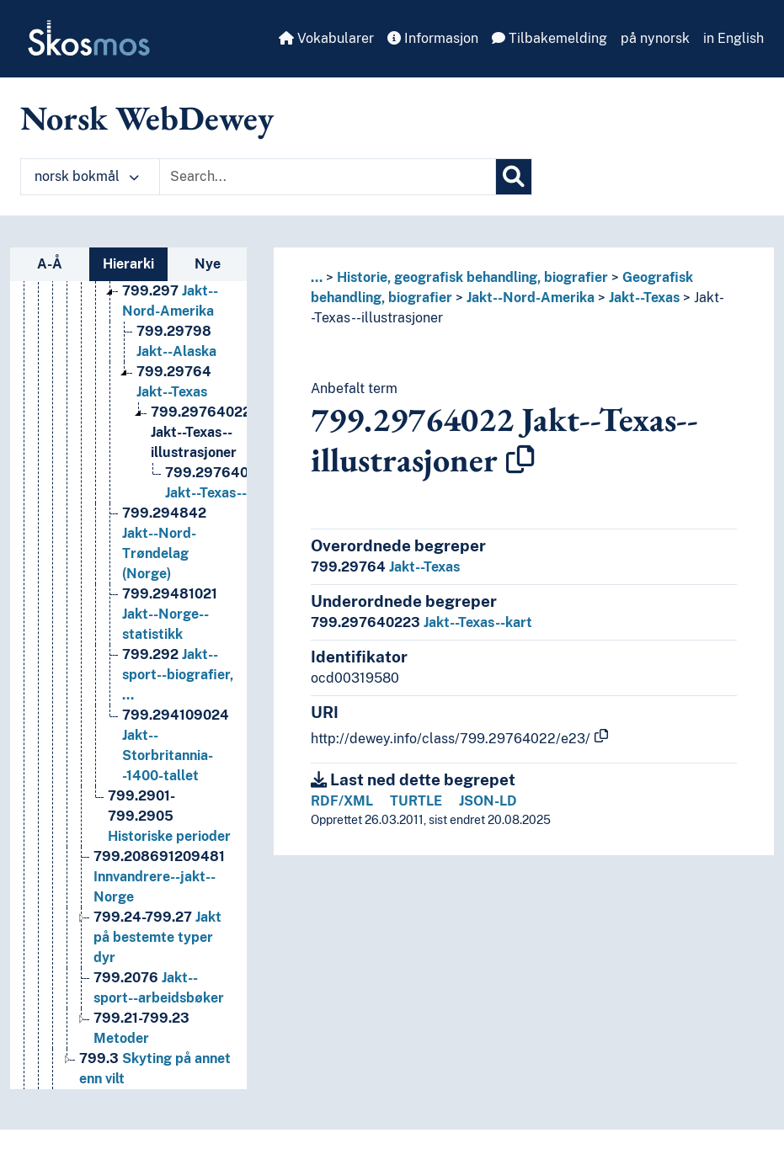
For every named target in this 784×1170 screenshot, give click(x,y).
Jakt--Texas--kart (421, 622)
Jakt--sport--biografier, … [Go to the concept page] (177, 691)
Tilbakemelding (549, 38)
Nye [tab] (208, 264)
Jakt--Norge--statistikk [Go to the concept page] (169, 631)
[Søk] (513, 176)
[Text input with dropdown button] (327, 176)
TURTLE (416, 801)
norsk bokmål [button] (87, 176)
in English (733, 38)
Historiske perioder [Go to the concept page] (169, 833)
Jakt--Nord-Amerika (531, 298)
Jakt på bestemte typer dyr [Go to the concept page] (157, 954)
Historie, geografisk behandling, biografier (472, 277)
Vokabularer (326, 38)
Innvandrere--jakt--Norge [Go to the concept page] (159, 893)
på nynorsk (655, 38)
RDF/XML (342, 801)
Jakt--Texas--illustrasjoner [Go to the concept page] (201, 449)
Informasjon (432, 38)
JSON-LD (488, 801)
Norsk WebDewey (147, 118)
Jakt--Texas (644, 298)
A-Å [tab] (49, 264)
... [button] (317, 277)
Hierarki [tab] (128, 264)
